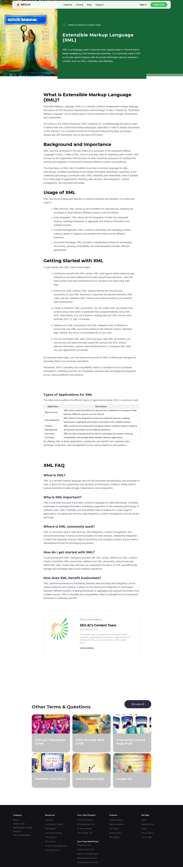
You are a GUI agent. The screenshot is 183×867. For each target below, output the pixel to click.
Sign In (144, 820)
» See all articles (87, 648)
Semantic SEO (115, 833)
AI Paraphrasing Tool (86, 824)
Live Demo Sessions (53, 833)
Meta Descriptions (116, 824)
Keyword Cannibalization (87, 854)
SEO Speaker (50, 828)
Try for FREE (146, 837)
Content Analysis (116, 820)
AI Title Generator (84, 828)
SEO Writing (114, 837)
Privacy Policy (147, 833)
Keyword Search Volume (87, 862)
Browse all (138, 704)
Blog (89, 4)
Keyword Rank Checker (87, 858)
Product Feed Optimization (56, 846)
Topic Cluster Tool (85, 833)
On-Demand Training (54, 824)
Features (68, 4)
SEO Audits (113, 828)
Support (99, 4)
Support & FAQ (147, 824)
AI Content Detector (85, 820)
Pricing (79, 4)
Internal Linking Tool (85, 849)
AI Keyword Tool (84, 845)
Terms (143, 828)
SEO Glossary (51, 837)
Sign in (143, 5)
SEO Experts (50, 841)
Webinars (49, 820)
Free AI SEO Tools (52, 850)
